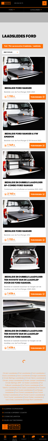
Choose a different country (15, 412)
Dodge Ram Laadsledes (33, 400)
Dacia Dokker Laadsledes (33, 397)
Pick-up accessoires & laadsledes (20, 46)
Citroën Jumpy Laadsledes (13, 380)
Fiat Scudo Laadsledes (23, 390)
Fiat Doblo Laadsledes (26, 388)
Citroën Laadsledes (10, 373)
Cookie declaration (12, 416)
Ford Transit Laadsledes (24, 392)
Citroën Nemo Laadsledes (35, 378)
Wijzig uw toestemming (13, 420)
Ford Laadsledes (38, 373)
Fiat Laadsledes (25, 373)
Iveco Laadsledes (23, 376)
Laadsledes (37, 46)
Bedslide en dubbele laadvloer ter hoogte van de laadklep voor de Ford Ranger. (23, 280)
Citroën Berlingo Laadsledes (13, 378)
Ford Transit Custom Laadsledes (32, 395)
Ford (6, 46)
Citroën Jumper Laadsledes (34, 380)
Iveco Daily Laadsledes (14, 400)
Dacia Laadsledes (9, 376)
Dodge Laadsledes (38, 376)
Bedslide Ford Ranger (18, 88)
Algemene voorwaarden (13, 409)
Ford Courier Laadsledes (13, 397)
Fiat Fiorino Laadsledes (30, 385)
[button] (10, 52)
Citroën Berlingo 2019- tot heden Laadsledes (22, 383)
